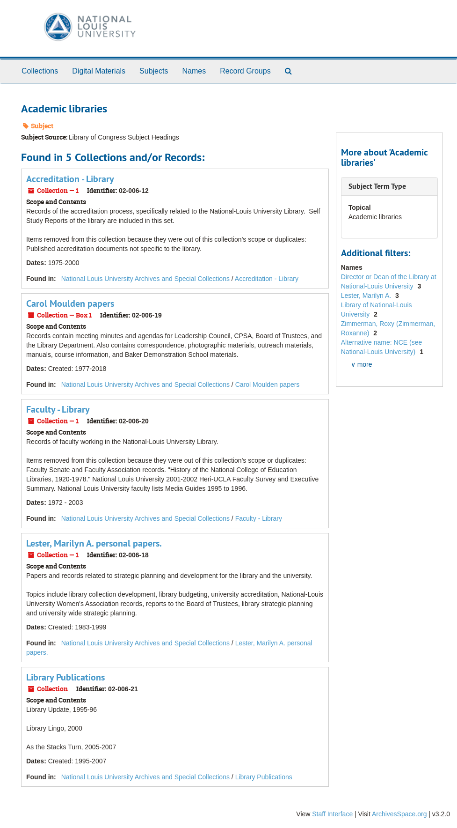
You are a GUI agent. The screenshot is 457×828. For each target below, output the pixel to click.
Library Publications (65, 677)
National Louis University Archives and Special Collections (145, 278)
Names (194, 71)
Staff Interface (332, 814)
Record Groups (245, 71)
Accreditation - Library (70, 179)
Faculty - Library (58, 409)
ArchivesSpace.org (399, 814)
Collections (40, 71)
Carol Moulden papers (70, 303)
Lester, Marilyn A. (367, 295)
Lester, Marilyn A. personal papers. (94, 543)
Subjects (153, 71)
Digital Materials (98, 71)
